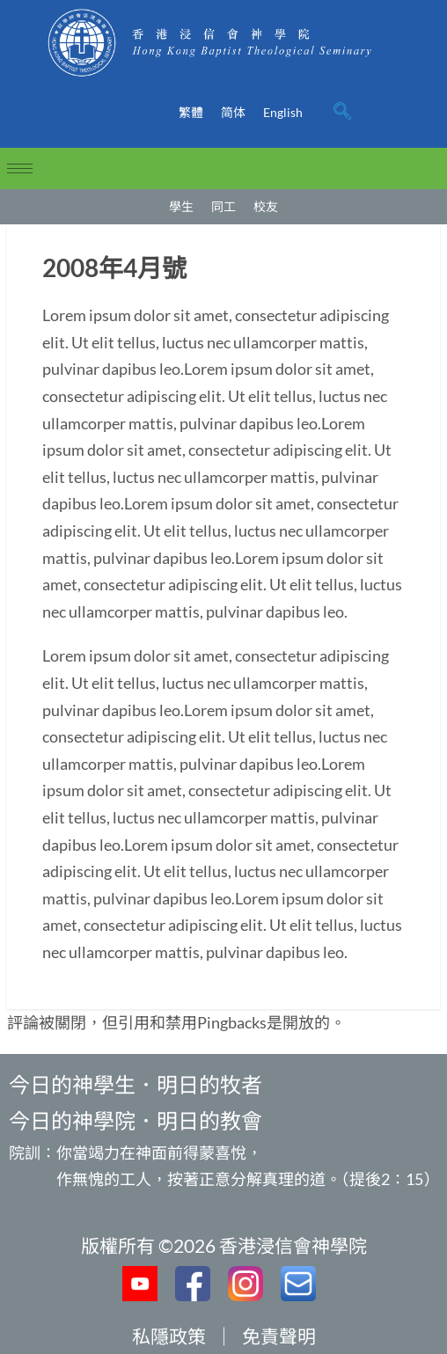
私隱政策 (169, 1336)
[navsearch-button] (342, 112)
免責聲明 (279, 1336)
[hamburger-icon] (20, 168)
